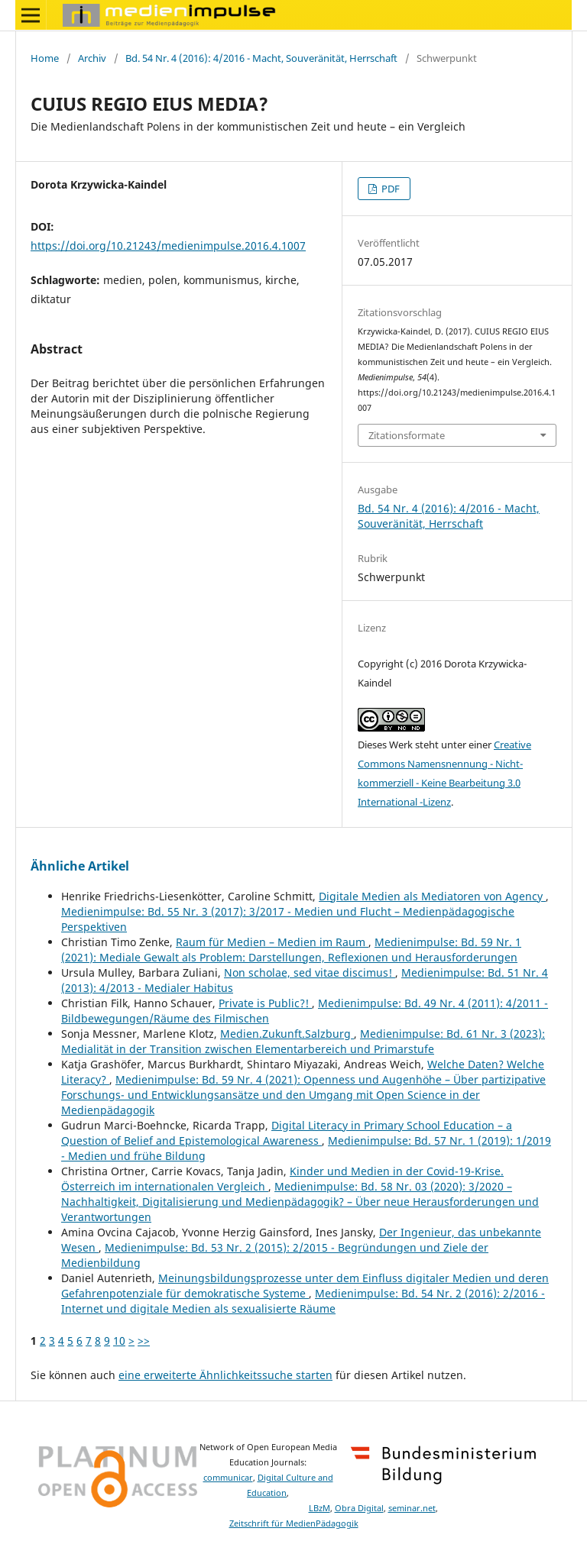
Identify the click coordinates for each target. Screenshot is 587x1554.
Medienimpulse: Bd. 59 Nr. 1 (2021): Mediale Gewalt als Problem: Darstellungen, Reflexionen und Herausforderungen (291, 949)
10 (119, 1340)
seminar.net (412, 1508)
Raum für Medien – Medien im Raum (272, 942)
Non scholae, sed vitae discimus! (309, 972)
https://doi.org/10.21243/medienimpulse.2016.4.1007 (168, 245)
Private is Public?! (265, 1003)
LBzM (319, 1508)
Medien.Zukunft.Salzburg (287, 1033)
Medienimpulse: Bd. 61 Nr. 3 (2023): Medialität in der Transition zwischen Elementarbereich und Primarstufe (303, 1041)
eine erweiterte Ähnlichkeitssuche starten (225, 1375)
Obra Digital (359, 1508)
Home (45, 58)
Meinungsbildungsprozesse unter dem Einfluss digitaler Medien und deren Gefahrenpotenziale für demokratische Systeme (305, 1285)
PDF (389, 188)
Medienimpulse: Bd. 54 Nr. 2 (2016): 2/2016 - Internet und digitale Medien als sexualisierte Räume (303, 1301)
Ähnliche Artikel (80, 866)
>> (144, 1340)
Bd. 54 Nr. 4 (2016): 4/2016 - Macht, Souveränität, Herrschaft (261, 58)
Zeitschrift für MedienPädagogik (293, 1523)
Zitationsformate (406, 435)
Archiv (92, 58)
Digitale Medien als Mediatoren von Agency (432, 896)
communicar (228, 1477)
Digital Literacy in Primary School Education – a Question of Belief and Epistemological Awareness (286, 1133)
